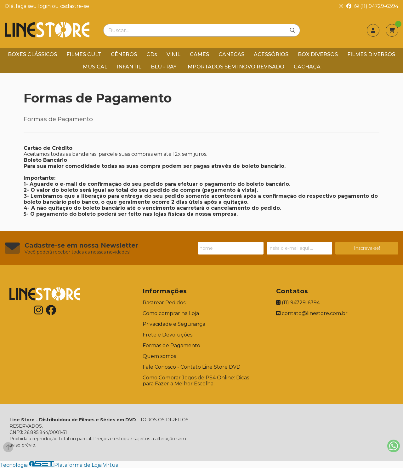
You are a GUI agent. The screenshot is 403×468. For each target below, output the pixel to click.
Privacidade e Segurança (174, 324)
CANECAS (231, 54)
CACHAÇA (307, 67)
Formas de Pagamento (171, 345)
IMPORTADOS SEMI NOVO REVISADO (235, 67)
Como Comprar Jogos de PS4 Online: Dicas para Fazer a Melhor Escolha (196, 381)
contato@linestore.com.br (312, 313)
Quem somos (159, 356)
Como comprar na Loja (171, 313)
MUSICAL (95, 67)
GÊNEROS (124, 54)
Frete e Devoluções (167, 335)
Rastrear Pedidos (164, 303)
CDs (151, 54)
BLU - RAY (164, 67)
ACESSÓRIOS (271, 54)
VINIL (173, 54)
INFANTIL (129, 67)
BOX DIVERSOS (318, 54)
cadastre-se (74, 6)
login (45, 6)
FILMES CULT (83, 54)
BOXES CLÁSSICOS (32, 54)
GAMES (199, 54)
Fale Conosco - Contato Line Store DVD (192, 367)
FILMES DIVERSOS (371, 54)
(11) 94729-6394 (376, 6)
